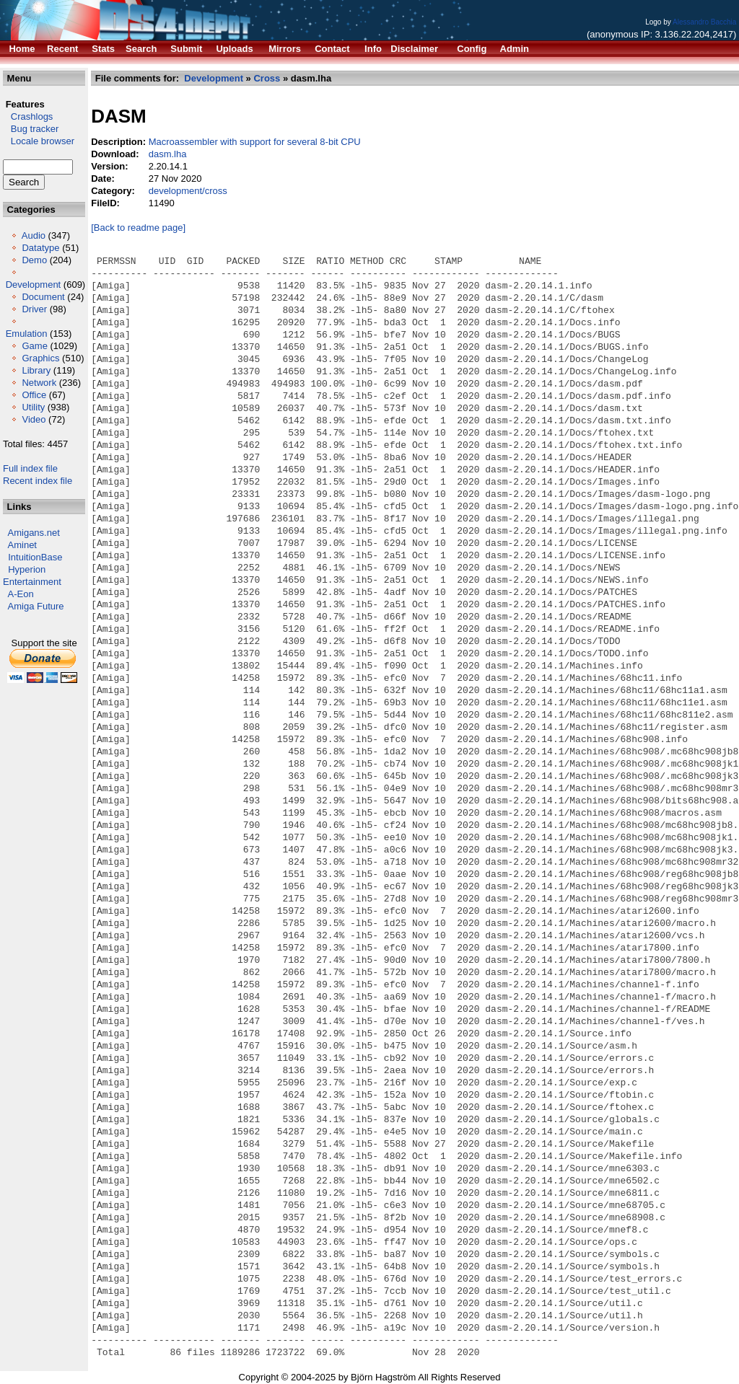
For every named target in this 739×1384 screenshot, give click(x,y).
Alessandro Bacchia (704, 22)
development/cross (188, 190)
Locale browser (38, 141)
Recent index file (37, 480)
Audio (33, 235)
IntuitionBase (35, 557)
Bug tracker (30, 128)
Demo (34, 260)
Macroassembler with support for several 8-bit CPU (255, 141)
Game (34, 345)
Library (36, 370)
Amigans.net (34, 532)
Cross (266, 78)
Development (33, 284)
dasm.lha (168, 154)
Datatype (40, 247)
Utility (33, 407)
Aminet (22, 544)
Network (39, 382)
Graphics (40, 358)
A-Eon (21, 594)
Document (43, 296)
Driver (34, 309)
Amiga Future (36, 606)
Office (34, 394)
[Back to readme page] (138, 227)
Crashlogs (28, 116)
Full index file (30, 468)
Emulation (27, 333)
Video (33, 419)
